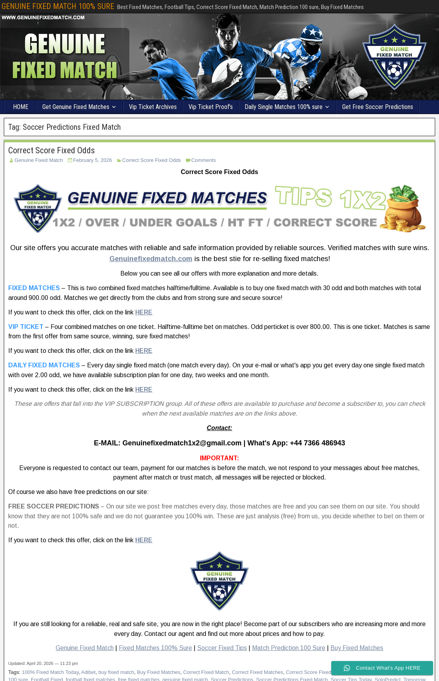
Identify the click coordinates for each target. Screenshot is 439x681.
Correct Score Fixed (308, 672)
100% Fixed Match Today (50, 672)
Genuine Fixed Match (39, 160)
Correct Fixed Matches (257, 672)
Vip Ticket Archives (153, 107)
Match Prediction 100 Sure (288, 648)
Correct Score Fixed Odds (51, 150)
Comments (203, 160)
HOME (20, 107)
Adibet (88, 672)
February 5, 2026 (92, 160)
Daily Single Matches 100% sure (284, 107)
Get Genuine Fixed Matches (75, 107)
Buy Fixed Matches (356, 648)
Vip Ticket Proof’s (211, 107)
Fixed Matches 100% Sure (155, 648)
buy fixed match (116, 672)
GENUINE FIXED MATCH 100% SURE (58, 6)
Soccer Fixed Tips (222, 648)
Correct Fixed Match (206, 672)
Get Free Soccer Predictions (377, 107)
